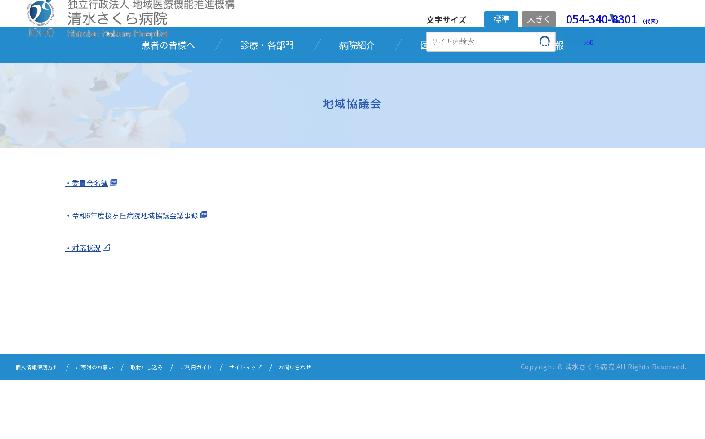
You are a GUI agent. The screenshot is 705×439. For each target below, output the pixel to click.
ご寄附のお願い (110, 426)
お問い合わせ (343, 426)
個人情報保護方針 (42, 426)
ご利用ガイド (228, 426)
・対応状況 (85, 308)
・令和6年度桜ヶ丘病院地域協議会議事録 (140, 275)
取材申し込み (171, 426)
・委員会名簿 (89, 243)
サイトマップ (286, 426)
